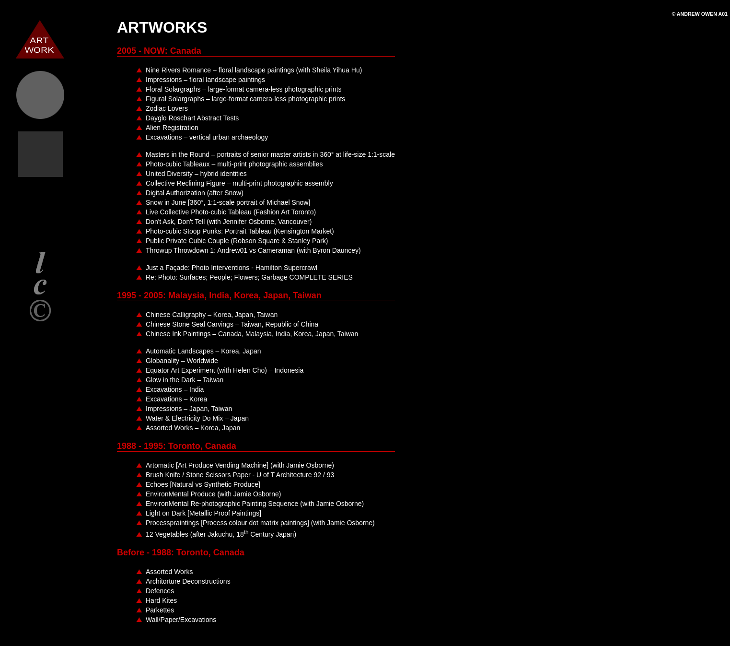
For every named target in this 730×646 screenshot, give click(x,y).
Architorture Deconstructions (188, 581)
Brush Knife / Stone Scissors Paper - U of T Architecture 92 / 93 (240, 475)
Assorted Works (193, 428)
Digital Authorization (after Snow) (194, 193)
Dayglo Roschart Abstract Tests (192, 118)
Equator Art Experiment (224, 370)
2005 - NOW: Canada (159, 51)
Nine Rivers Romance (254, 70)
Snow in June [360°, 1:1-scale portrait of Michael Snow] (228, 202)
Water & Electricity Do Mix (197, 418)
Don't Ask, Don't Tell (229, 221)
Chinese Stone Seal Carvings (232, 324)
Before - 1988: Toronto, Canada (180, 552)
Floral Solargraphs (244, 89)
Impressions (205, 79)
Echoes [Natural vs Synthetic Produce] (203, 484)
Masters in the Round (270, 154)
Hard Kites (161, 600)
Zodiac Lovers (167, 108)
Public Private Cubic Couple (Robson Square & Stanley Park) (237, 241)
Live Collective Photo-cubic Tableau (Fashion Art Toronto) (231, 212)
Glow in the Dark (184, 380)
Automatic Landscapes (203, 351)
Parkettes (160, 610)
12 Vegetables (221, 534)
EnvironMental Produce (213, 494)
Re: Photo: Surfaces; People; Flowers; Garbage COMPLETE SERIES (249, 277)
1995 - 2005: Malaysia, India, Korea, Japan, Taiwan (219, 295)
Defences (160, 591)
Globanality (182, 360)
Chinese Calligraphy (212, 314)
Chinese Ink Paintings (252, 334)
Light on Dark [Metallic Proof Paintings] (203, 513)
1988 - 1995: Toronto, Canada (176, 446)
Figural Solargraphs (245, 99)
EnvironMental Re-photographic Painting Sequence (255, 503)
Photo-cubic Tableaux (234, 164)
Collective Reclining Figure (239, 183)
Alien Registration (172, 127)
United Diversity (196, 173)
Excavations (207, 137)
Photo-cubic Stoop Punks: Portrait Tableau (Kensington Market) (240, 231)
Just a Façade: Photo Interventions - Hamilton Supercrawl (231, 267)
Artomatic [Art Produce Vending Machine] (240, 465)
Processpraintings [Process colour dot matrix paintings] (260, 523)
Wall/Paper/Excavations (181, 619)
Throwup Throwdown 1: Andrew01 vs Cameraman (253, 250)
